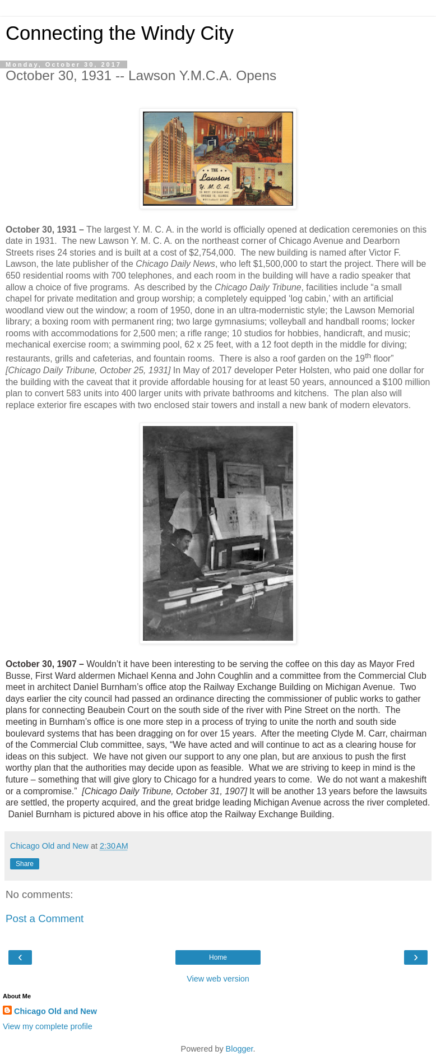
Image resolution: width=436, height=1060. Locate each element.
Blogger (239, 1048)
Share (25, 864)
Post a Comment (45, 918)
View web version (218, 978)
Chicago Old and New (55, 1011)
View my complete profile (47, 1026)
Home (218, 957)
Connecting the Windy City (120, 33)
